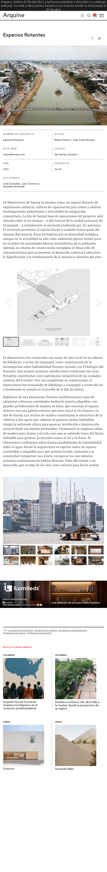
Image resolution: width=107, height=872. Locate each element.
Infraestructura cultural (14, 633)
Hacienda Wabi (64, 769)
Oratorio (8, 769)
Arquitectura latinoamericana (72, 630)
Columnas (9, 655)
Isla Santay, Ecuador (66, 154)
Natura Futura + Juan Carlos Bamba (75, 140)
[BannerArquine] (53, 607)
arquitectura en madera (45, 630)
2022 (6, 169)
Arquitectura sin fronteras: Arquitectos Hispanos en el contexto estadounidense (20, 705)
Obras (6, 722)
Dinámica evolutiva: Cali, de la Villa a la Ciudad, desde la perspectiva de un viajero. (77, 705)
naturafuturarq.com (14, 154)
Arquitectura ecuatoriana (20, 630)
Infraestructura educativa (39, 633)
